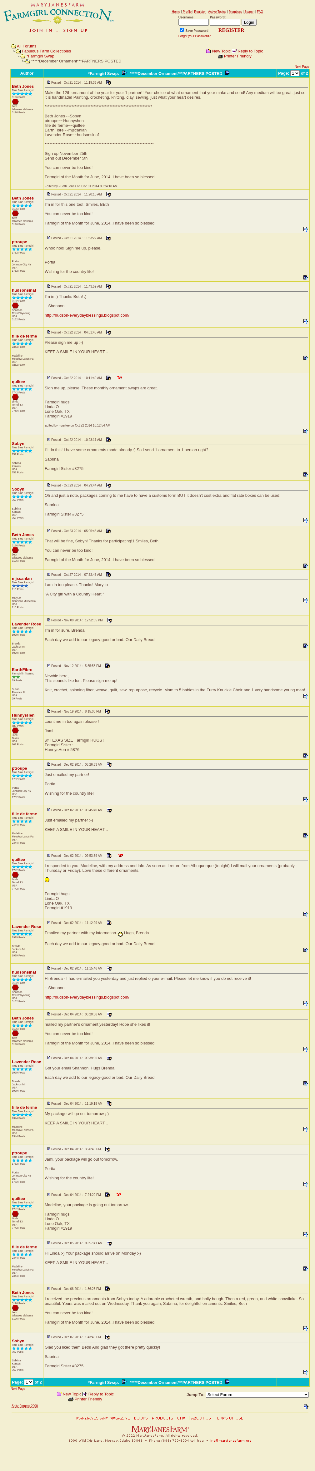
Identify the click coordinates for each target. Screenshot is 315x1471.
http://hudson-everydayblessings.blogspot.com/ (87, 315)
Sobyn (18, 443)
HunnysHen (23, 715)
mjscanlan (22, 578)
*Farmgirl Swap (40, 56)
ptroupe (19, 241)
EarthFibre (22, 669)
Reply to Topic (250, 51)
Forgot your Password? (194, 36)
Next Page (302, 66)
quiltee (18, 381)
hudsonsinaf (24, 290)
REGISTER (231, 30)
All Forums (26, 46)
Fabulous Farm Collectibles (46, 51)
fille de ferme (24, 336)
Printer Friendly (238, 56)
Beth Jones (23, 86)
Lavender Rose (26, 624)
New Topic (221, 51)
